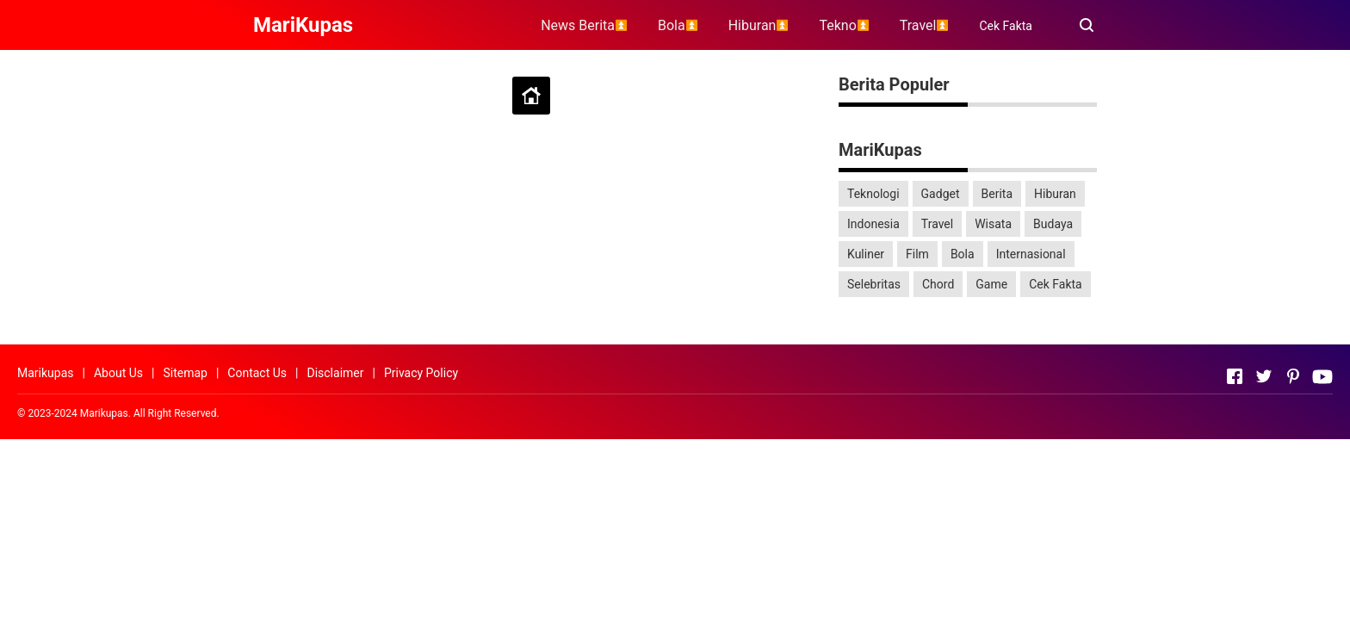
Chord (938, 284)
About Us (118, 373)
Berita (997, 194)
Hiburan (1055, 194)
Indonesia (873, 224)
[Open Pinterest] (1293, 376)
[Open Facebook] (1234, 376)
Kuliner (865, 254)
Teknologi (873, 194)
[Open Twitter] (1264, 376)
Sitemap (185, 373)
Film (917, 254)
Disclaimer (335, 373)
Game (991, 284)
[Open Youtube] (1322, 376)
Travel (937, 224)
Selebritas (874, 284)
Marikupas (45, 373)
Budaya (1053, 224)
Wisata (993, 224)
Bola (963, 254)
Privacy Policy (421, 373)
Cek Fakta (1005, 26)
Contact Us (257, 373)
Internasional (1031, 254)
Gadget (940, 194)
